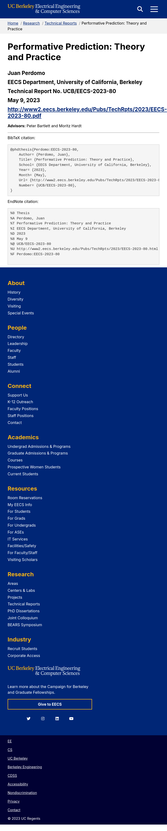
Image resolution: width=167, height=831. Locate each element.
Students (16, 364)
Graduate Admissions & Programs (38, 453)
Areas (13, 583)
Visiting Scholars (23, 559)
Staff (12, 357)
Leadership (18, 343)
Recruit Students (22, 648)
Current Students (23, 473)
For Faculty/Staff (22, 552)
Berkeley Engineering (25, 767)
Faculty (14, 350)
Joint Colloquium (23, 617)
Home (13, 23)
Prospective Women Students (34, 467)
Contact (15, 422)
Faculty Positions (23, 408)
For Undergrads (22, 525)
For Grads (16, 518)
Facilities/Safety (22, 545)
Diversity (15, 299)
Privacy (14, 801)
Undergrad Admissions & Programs (39, 446)
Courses (15, 460)
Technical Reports (60, 23)
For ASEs (16, 532)
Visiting (14, 306)
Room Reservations (25, 497)
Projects (15, 597)
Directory (16, 336)
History (14, 292)
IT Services (18, 539)
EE (10, 741)
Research (31, 23)
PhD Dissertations (24, 611)
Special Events (21, 313)
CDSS (12, 775)
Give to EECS (50, 704)
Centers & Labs (21, 590)
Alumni (14, 371)
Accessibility (18, 784)
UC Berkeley (18, 758)
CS (10, 750)
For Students (19, 511)
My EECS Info (20, 504)
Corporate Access (24, 655)
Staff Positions (21, 415)
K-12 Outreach (20, 401)
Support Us (18, 395)
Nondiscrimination (22, 793)
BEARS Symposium (25, 624)
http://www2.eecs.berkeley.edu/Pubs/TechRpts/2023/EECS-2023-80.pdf (87, 112)
